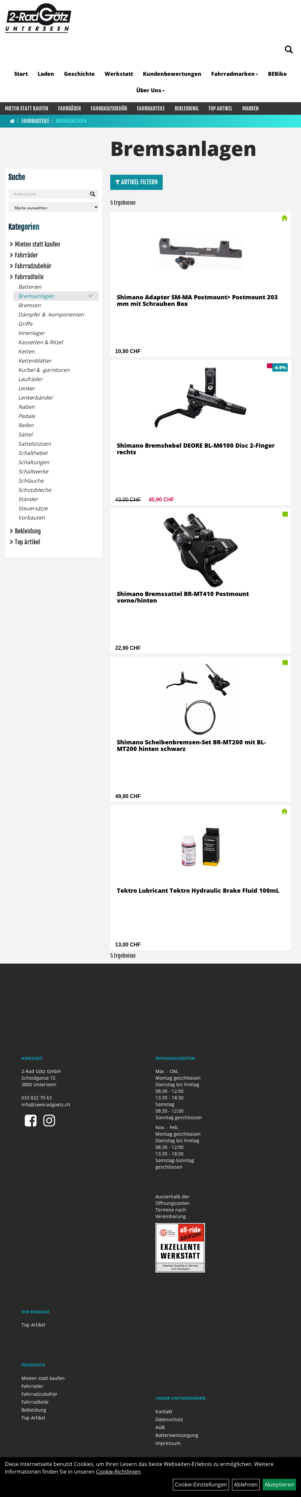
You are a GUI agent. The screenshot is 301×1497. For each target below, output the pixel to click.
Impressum (168, 1443)
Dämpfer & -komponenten (51, 314)
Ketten (26, 351)
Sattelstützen (34, 443)
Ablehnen (246, 1484)
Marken (250, 108)
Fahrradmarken (234, 73)
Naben (26, 406)
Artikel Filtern (136, 182)
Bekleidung (186, 108)
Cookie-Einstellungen (201, 1484)
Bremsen (29, 305)
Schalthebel (32, 453)
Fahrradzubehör (109, 108)
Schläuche (31, 480)
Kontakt (163, 1411)
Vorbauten (31, 517)
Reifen (26, 425)
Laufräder (30, 379)
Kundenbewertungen (172, 73)
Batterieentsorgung (176, 1435)
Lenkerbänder (35, 397)
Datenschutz (169, 1419)
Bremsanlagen (71, 121)
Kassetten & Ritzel (40, 342)
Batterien (29, 286)
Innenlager (31, 333)
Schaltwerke (33, 471)
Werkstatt (119, 73)
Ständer (28, 499)
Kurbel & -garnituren (44, 370)
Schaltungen (33, 462)
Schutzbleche (34, 490)
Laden (46, 73)
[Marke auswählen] (53, 207)
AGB (160, 1427)
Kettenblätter (34, 360)
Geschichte (79, 73)
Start (21, 73)
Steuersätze (33, 508)
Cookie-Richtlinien (118, 1471)
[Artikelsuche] (289, 50)
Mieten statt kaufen (26, 108)
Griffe (25, 323)
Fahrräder (69, 108)
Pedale (26, 416)
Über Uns (150, 90)
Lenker (26, 388)
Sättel (25, 434)
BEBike (277, 73)
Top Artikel (220, 108)
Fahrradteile (151, 108)
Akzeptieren (279, 1484)
